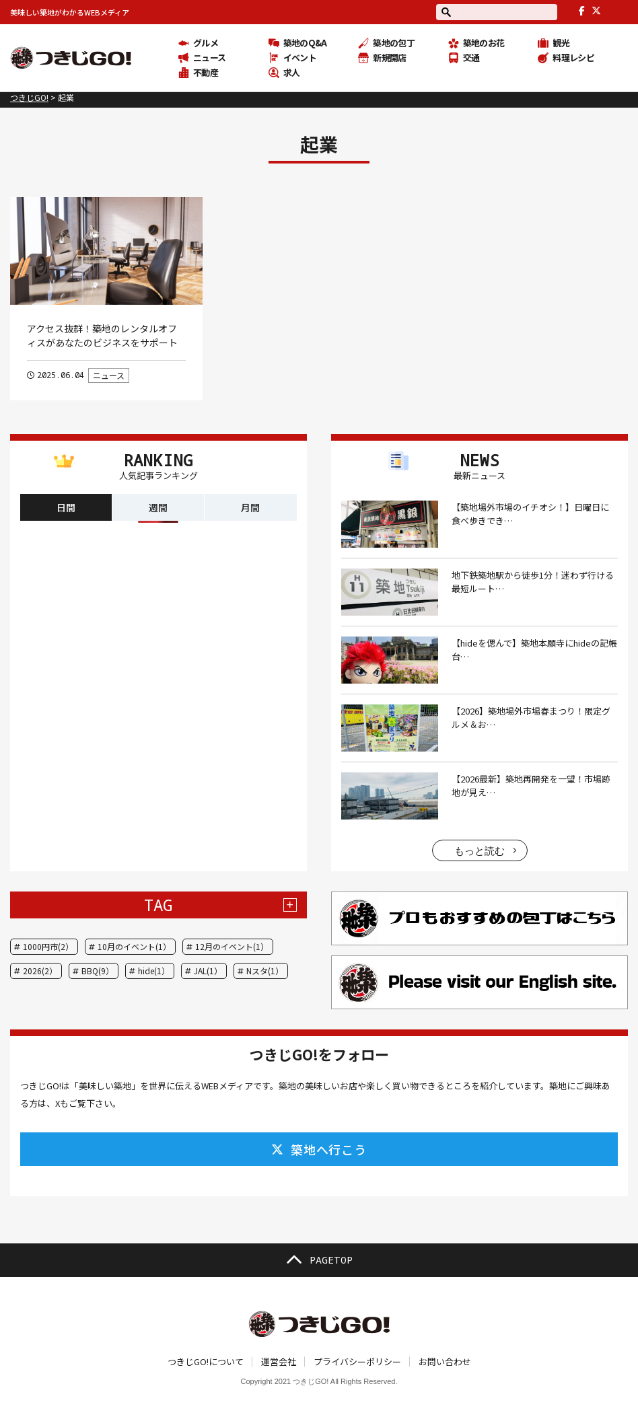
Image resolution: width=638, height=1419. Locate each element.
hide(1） (154, 970)
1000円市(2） (48, 946)
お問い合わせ (445, 1361)
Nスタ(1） (264, 970)
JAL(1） (208, 970)
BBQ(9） (97, 970)
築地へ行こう (319, 1149)
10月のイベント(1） (134, 946)
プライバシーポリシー (357, 1361)
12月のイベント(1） (232, 946)
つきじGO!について (206, 1361)
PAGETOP (319, 1260)
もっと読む (479, 851)
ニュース (109, 375)
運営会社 (278, 1361)
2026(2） (40, 970)
